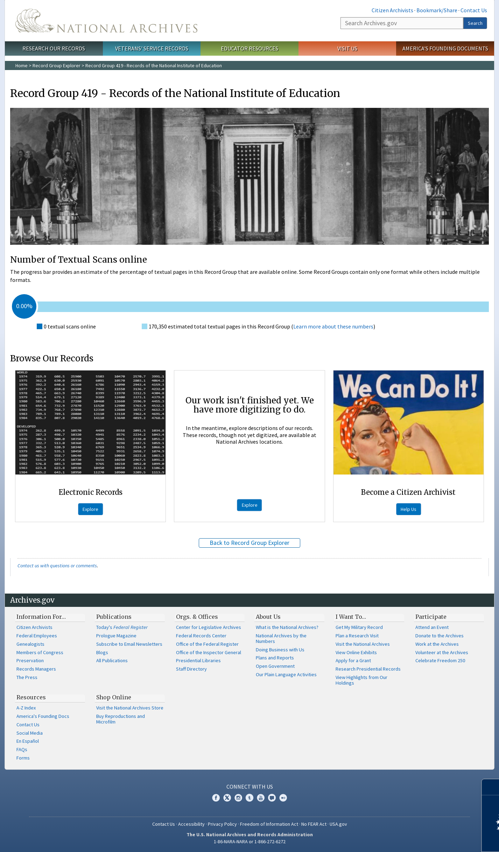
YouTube (260, 798)
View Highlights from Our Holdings (361, 680)
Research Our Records (53, 48)
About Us (268, 616)
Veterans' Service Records (151, 48)
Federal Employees (36, 635)
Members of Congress (39, 652)
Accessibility (191, 824)
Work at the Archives (437, 644)
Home (21, 65)
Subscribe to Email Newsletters (129, 644)
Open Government (275, 666)
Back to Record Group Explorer (249, 543)
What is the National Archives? (287, 627)
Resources (31, 697)
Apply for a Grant (353, 660)
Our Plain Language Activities (286, 674)
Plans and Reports (275, 657)
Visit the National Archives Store (129, 708)
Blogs (102, 652)
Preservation (30, 660)
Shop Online (113, 697)
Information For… (41, 616)
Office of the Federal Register (207, 644)
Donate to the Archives (439, 635)
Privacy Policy (222, 824)
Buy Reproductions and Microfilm (120, 719)
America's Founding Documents (445, 48)
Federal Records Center (201, 635)
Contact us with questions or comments (57, 565)
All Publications (112, 660)
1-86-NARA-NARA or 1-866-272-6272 (250, 841)
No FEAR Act (313, 824)
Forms (23, 758)
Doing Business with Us (280, 649)
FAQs (21, 749)
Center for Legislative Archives (208, 627)
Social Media (29, 733)
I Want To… (351, 616)
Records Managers (36, 669)
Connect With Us (249, 786)
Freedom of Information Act (269, 824)
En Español (27, 741)
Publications (114, 616)
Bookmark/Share (436, 10)
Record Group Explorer (56, 65)
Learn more (436, 839)
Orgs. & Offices (197, 616)
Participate (431, 616)
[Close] (490, 787)
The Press (26, 677)
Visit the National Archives (363, 644)
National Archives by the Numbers (281, 638)
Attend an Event (432, 627)
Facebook (216, 798)
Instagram (238, 798)
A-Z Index (26, 708)
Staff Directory (191, 669)
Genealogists (30, 644)
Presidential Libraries (198, 660)
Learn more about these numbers (333, 326)
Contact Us (474, 10)
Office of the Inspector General (208, 652)
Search (475, 23)
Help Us (408, 509)
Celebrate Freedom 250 (440, 660)
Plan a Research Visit (357, 635)
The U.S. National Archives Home (106, 21)
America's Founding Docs (42, 716)
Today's (122, 627)
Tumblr (249, 798)
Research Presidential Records (368, 669)
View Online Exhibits (356, 652)
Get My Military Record (359, 627)
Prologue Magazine (116, 635)
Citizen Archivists (392, 10)
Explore (90, 509)
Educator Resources (249, 48)
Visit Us (347, 48)
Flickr (283, 798)
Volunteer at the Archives (441, 652)
